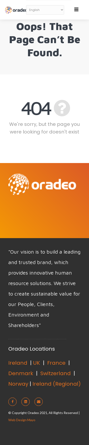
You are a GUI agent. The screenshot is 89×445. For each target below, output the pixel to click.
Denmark (20, 373)
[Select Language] (45, 10)
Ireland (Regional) (57, 384)
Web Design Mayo (21, 420)
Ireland (17, 363)
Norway (18, 384)
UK (36, 363)
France (56, 363)
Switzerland (55, 373)
